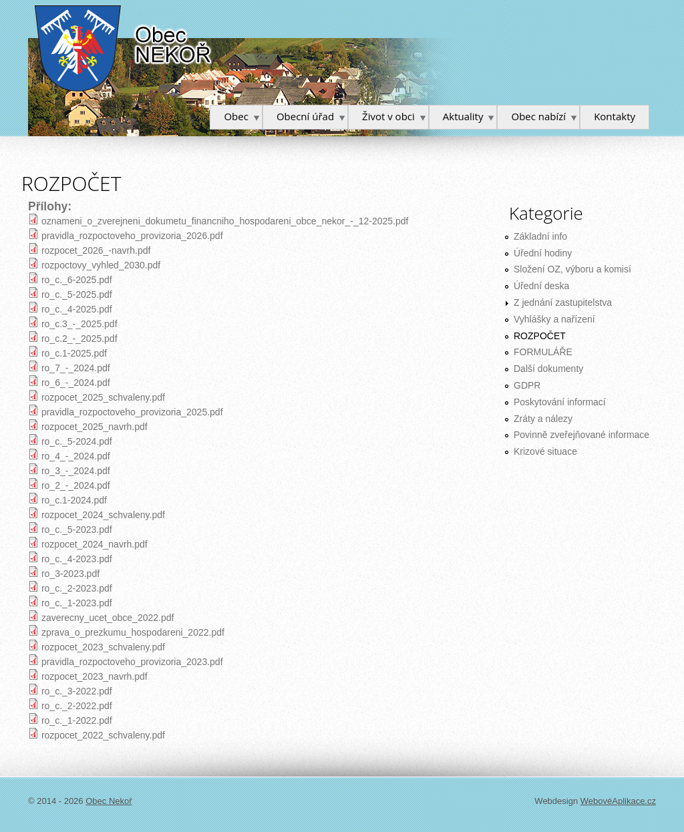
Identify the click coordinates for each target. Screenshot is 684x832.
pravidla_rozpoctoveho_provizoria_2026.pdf (132, 235)
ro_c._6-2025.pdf (76, 279)
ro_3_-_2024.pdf (75, 470)
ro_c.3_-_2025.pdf (79, 324)
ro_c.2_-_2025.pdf (79, 338)
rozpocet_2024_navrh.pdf (94, 544)
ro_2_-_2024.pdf (75, 485)
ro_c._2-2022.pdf (76, 705)
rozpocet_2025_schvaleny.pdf (103, 397)
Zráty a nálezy (543, 418)
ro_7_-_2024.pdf (75, 368)
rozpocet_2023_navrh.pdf (94, 676)
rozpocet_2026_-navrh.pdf (95, 250)
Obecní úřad (305, 116)
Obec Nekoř (124, 48)
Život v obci (388, 116)
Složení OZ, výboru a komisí (572, 269)
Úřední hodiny (543, 253)
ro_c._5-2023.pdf (76, 529)
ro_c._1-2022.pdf (76, 720)
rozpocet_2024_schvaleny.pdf (103, 514)
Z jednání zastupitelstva (563, 302)
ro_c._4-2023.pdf (76, 559)
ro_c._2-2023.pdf (76, 588)
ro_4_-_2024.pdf (75, 456)
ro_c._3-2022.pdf (76, 691)
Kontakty (614, 116)
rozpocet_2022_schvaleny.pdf (103, 735)
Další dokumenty (548, 368)
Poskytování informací (560, 402)
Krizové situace (545, 451)
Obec (236, 116)
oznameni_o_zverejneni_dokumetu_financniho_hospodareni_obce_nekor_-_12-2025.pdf (225, 221)
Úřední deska (541, 285)
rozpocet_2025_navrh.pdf (94, 426)
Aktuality (463, 116)
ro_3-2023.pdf (70, 573)
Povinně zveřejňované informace (581, 434)
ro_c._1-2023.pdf (76, 603)
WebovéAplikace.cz (618, 801)
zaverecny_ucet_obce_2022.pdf (107, 617)
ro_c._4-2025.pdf (76, 309)
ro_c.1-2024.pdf (74, 500)
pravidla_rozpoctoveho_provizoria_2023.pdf (132, 661)
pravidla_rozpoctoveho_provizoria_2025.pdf (132, 412)
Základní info (540, 236)
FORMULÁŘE (543, 352)
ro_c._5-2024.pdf (76, 441)
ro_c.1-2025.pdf (74, 353)
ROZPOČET (540, 336)
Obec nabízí (538, 116)
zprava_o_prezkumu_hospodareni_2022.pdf (132, 632)
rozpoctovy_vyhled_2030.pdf (100, 265)
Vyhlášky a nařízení (554, 319)
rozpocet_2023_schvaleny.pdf (103, 647)
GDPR (527, 385)
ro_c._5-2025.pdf (76, 294)
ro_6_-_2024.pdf (75, 382)
